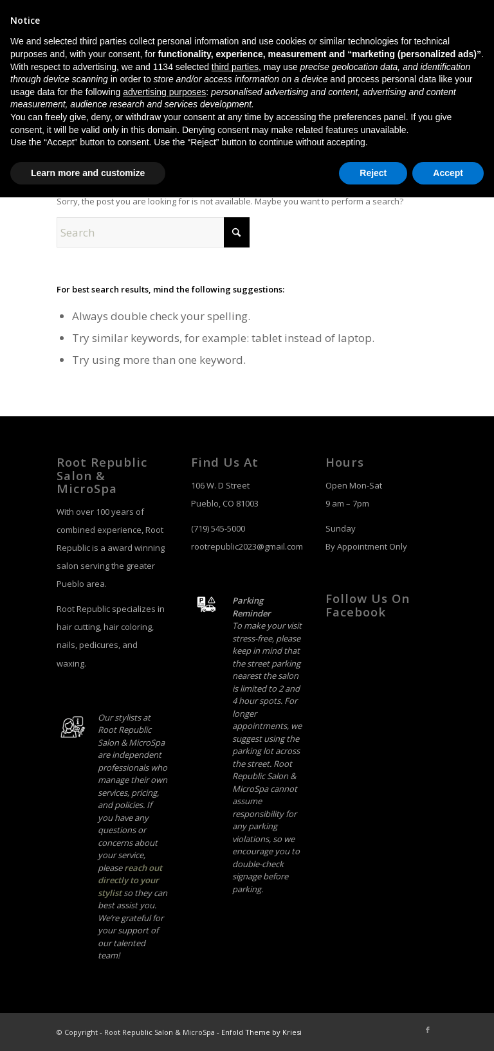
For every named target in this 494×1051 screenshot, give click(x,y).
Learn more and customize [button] (88, 1026)
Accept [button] (448, 1026)
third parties (235, 920)
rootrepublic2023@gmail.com (247, 546)
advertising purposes (164, 945)
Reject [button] (373, 1026)
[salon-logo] (114, 82)
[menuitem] (204, 82)
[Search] (427, 82)
